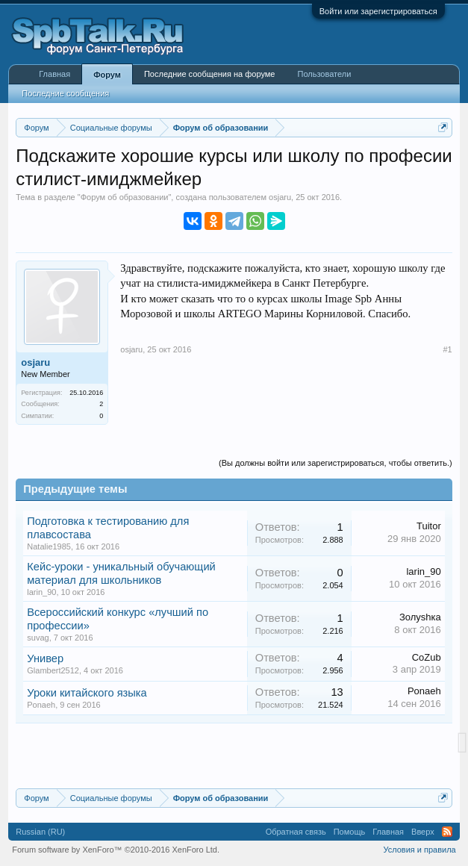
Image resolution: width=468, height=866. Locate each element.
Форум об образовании (125, 197)
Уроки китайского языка (87, 693)
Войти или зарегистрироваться (378, 11)
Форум (107, 74)
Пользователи (324, 73)
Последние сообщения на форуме (209, 73)
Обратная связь (296, 831)
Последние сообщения (65, 93)
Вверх (422, 831)
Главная (54, 73)
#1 (447, 349)
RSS (447, 831)
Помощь (350, 831)
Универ (45, 658)
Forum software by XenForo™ (115, 849)
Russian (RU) (40, 831)
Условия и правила (419, 849)
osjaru (280, 197)
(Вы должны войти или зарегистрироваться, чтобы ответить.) (335, 462)
